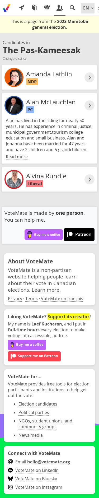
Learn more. (46, 289)
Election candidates (37, 404)
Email (39, 462)
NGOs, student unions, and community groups (45, 424)
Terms (31, 298)
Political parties (33, 412)
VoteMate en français (62, 298)
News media (30, 435)
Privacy (15, 298)
